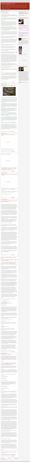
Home (9, 458)
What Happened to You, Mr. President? (6, 354)
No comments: (8, 151)
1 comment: (8, 131)
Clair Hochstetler (23, 38)
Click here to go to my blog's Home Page (5, 10)
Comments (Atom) (5, 459)
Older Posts (15, 458)
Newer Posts (2, 458)
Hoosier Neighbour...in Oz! (8, 3)
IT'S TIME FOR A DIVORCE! (5, 13)
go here (21, 28)
